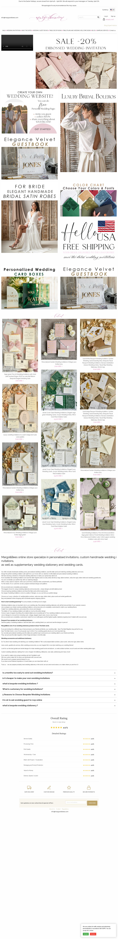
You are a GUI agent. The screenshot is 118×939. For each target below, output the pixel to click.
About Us (52, 809)
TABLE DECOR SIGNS (55, 30)
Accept (86, 934)
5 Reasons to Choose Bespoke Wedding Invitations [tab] (26, 694)
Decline (93, 934)
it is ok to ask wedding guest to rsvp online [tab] (22, 700)
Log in (106, 16)
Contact (58, 809)
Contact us (113, 30)
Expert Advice (112, 25)
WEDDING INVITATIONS (13, 30)
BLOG (93, 30)
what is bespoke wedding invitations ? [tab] (20, 683)
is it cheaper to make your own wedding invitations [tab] (26, 678)
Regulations (65, 809)
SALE (3, 30)
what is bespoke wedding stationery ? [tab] (20, 705)
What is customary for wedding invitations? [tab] (22, 689)
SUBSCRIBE (92, 803)
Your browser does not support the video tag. (17, 43)
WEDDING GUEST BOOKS (40, 30)
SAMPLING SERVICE (102, 30)
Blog (105, 25)
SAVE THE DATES (27, 30)
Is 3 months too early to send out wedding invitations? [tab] (27, 673)
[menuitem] (4, 30)
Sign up (113, 16)
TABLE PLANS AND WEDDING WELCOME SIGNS (76, 30)
